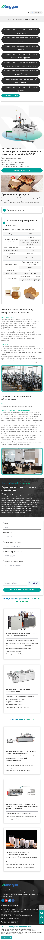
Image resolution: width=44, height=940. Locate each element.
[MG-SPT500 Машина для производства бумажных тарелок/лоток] (22, 620)
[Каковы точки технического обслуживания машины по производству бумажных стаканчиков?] (21, 839)
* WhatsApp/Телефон (12, 552)
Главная (9, 19)
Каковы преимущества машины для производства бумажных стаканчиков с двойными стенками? (22, 806)
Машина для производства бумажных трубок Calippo (21, 72)
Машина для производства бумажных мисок (21, 39)
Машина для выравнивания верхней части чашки (20, 80)
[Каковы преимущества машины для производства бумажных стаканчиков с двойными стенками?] (21, 791)
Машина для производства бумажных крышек (21, 89)
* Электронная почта (12, 542)
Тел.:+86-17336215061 (11, 922)
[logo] (9, 7)
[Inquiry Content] (22, 571)
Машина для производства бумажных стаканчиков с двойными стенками (21, 64)
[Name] (22, 527)
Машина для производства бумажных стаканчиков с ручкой (21, 56)
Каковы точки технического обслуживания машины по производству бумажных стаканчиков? (22, 855)
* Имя (5, 523)
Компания (7, 533)
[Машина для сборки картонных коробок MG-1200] (22, 676)
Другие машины (31, 19)
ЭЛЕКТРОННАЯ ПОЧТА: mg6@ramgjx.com (18, 915)
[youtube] (6, 900)
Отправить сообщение (22, 589)
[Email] (22, 546)
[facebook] (13, 900)
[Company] (22, 537)
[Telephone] (22, 556)
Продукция (18, 19)
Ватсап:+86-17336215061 (12, 918)
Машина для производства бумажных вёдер (21, 47)
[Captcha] (15, 583)
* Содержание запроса (13, 561)
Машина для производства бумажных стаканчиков (21, 31)
